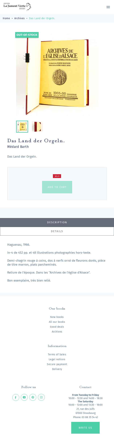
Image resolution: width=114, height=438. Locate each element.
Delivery (57, 369)
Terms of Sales (57, 354)
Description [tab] (57, 222)
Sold (57, 176)
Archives (57, 331)
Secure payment (57, 364)
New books (57, 317)
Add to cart (57, 187)
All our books (57, 321)
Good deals (57, 326)
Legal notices (57, 359)
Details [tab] (57, 231)
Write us (85, 427)
